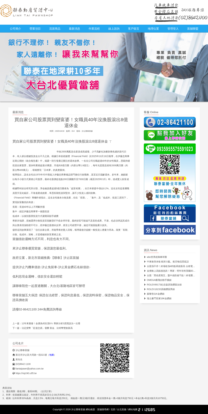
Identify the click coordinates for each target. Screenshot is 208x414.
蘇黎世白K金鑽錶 (154, 293)
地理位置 (153, 28)
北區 (113, 409)
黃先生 (17, 359)
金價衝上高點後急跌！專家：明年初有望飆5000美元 (172, 270)
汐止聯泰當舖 (87, 131)
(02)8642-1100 (21, 364)
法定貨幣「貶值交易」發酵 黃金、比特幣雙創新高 (47, 328)
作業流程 (94, 28)
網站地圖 (132, 409)
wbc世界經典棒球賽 (155, 257)
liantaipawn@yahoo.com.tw (28, 368)
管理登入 (173, 28)
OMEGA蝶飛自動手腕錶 (158, 280)
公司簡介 (15, 28)
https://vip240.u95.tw (24, 373)
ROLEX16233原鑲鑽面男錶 (159, 289)
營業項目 (35, 28)
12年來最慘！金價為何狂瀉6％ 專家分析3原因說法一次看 (51, 323)
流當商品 (54, 28)
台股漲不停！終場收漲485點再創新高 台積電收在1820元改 (175, 266)
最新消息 (74, 28)
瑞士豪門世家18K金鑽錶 (158, 298)
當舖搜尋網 (103, 409)
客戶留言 (133, 28)
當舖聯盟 (192, 28)
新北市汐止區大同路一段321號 (29, 354)
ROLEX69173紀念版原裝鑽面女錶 (163, 284)
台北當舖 (121, 409)
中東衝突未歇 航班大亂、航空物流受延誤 (166, 261)
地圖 (51, 354)
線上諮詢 (114, 28)
